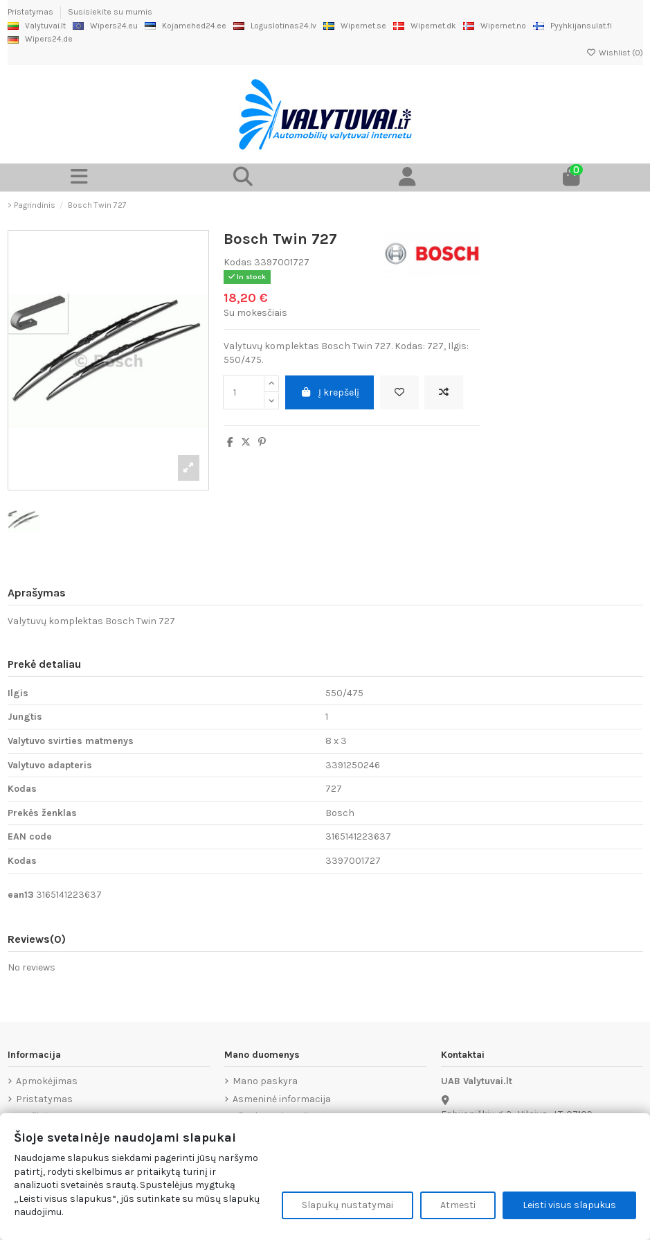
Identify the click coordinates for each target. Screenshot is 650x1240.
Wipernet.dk (424, 25)
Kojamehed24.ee (185, 25)
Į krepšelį (330, 392)
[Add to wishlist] (399, 392)
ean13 (21, 895)
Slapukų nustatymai (347, 1205)
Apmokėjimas (47, 1081)
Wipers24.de (40, 39)
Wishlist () (614, 52)
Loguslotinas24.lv (274, 25)
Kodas (238, 262)
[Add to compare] (443, 392)
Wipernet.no (494, 25)
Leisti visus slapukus (569, 1205)
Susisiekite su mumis (110, 12)
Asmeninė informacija (282, 1099)
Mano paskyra (265, 1081)
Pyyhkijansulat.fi (572, 25)
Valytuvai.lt (37, 25)
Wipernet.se (354, 25)
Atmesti (458, 1205)
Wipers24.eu (105, 25)
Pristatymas (31, 12)
